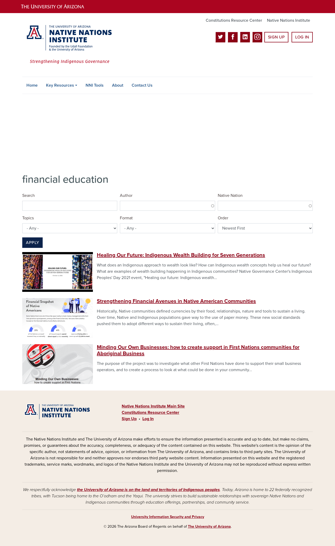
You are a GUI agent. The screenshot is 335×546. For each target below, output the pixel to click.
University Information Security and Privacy (167, 517)
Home (32, 85)
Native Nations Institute (288, 20)
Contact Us (142, 85)
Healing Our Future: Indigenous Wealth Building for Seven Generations (181, 255)
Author (126, 195)
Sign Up (276, 37)
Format (126, 218)
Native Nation (230, 195)
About (117, 85)
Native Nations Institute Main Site (153, 406)
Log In (302, 37)
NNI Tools (95, 85)
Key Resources (60, 85)
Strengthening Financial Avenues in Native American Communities (176, 301)
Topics (28, 218)
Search (28, 195)
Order (223, 218)
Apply (32, 242)
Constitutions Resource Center (234, 20)
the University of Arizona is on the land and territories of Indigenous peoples (148, 489)
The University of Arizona (209, 526)
